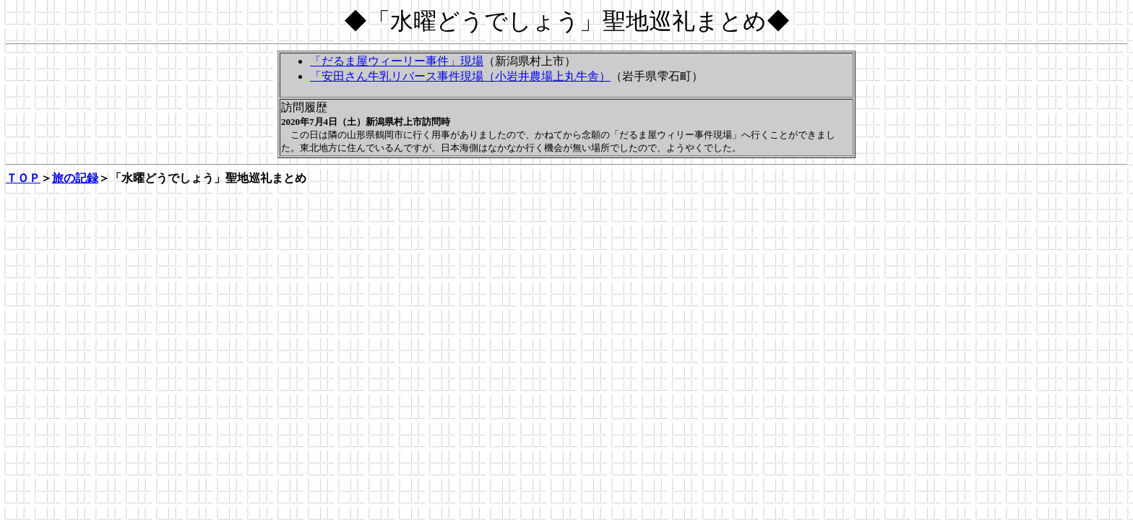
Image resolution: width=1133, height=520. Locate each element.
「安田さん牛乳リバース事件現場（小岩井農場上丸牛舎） (460, 76)
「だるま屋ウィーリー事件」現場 (396, 61)
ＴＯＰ (23, 178)
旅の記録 (75, 178)
